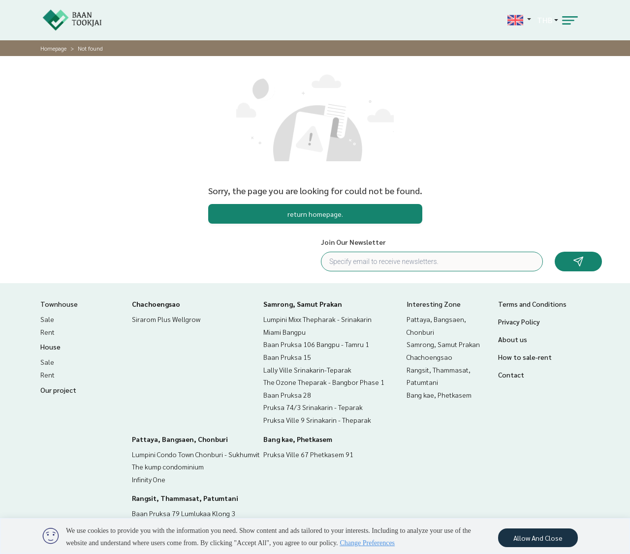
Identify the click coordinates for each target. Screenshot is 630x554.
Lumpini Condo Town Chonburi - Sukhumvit (196, 454)
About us (512, 339)
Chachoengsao (156, 303)
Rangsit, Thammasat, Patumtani (185, 498)
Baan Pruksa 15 (287, 356)
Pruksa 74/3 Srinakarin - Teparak (313, 407)
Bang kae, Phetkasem (297, 439)
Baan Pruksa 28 (287, 394)
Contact (511, 374)
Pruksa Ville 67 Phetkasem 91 (308, 454)
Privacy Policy (519, 321)
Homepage (53, 48)
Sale (47, 319)
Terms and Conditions (532, 303)
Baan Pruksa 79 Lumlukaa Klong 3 (183, 513)
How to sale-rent (525, 356)
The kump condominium (168, 466)
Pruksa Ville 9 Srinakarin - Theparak (317, 419)
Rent (47, 331)
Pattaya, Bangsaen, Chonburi (180, 439)
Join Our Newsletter (353, 241)
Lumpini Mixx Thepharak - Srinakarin (317, 319)
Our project (58, 389)
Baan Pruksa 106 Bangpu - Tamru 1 (316, 344)
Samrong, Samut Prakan (302, 303)
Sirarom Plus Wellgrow (166, 319)
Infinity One (148, 479)
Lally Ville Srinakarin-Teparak (307, 369)
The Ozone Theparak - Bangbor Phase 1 (323, 382)
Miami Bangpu (284, 331)
